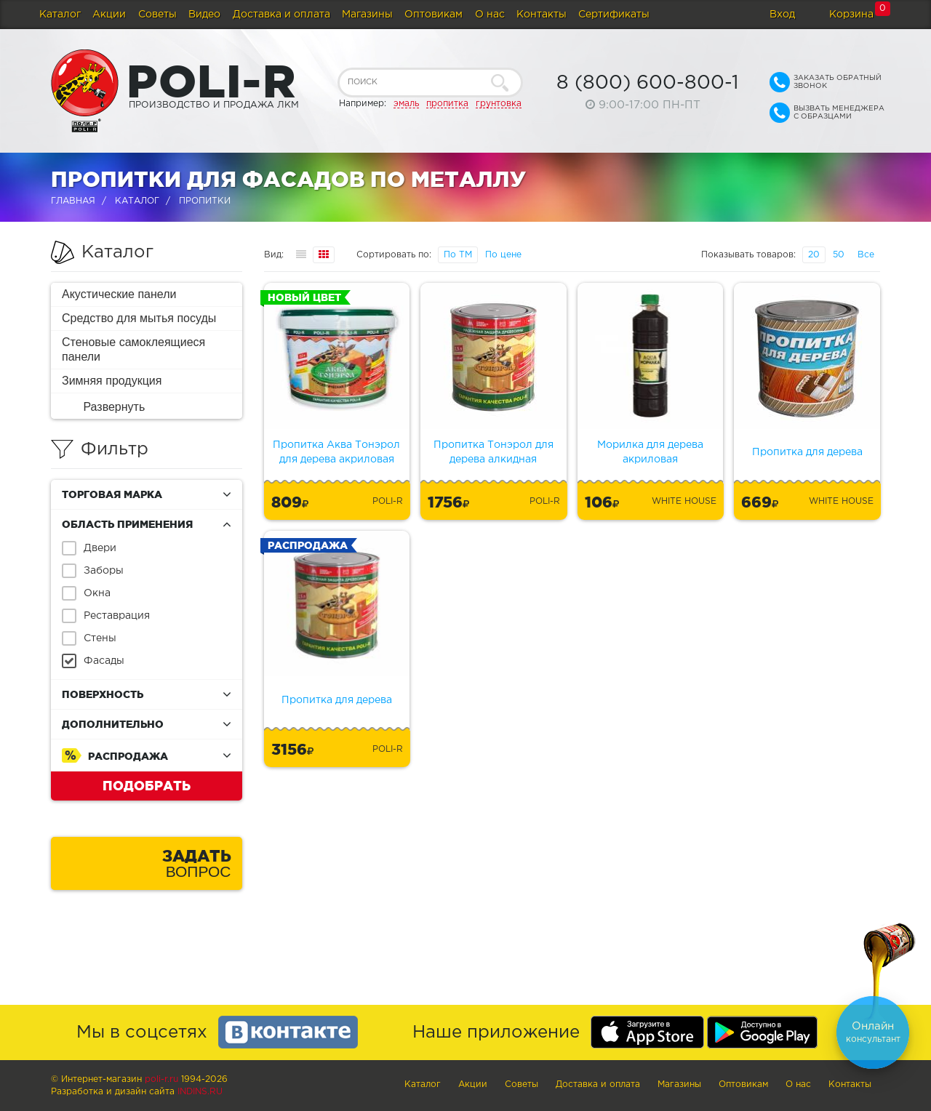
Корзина (851, 14)
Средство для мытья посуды (139, 318)
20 (814, 255)
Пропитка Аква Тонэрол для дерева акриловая (336, 452)
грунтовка (499, 104)
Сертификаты (614, 14)
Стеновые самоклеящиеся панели (133, 349)
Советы (157, 14)
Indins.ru (200, 1092)
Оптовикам (433, 14)
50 (838, 255)
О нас (490, 14)
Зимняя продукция (111, 380)
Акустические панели (119, 294)
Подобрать (147, 785)
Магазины (367, 14)
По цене (503, 255)
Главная (73, 201)
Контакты (541, 14)
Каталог (60, 14)
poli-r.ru (161, 1079)
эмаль (406, 104)
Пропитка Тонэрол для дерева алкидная (493, 452)
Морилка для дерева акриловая (650, 452)
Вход (782, 14)
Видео (204, 14)
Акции (109, 14)
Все (866, 255)
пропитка (447, 104)
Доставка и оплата (281, 14)
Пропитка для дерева (807, 452)
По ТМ (458, 255)
